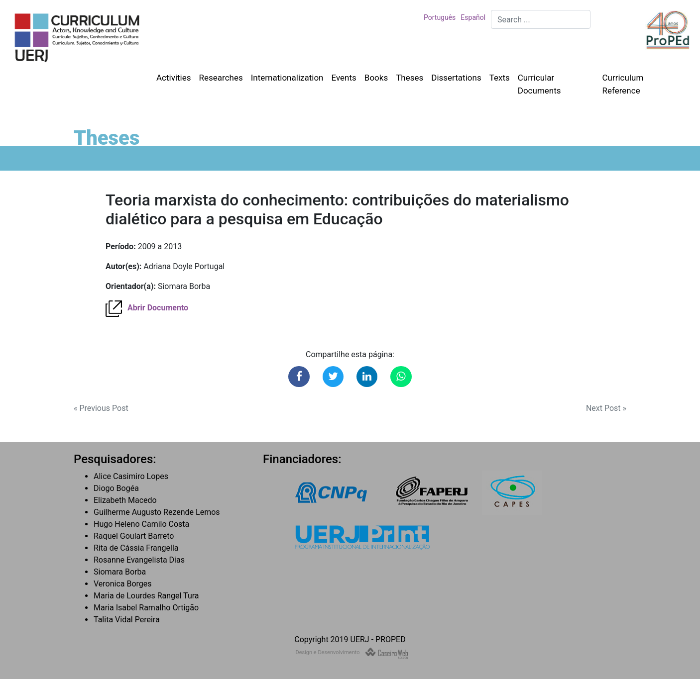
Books (376, 78)
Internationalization (287, 78)
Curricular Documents (539, 84)
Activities (173, 78)
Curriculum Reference (623, 84)
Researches (221, 78)
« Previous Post (101, 408)
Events (343, 78)
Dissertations (456, 78)
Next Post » (606, 408)
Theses (409, 78)
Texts (499, 78)
